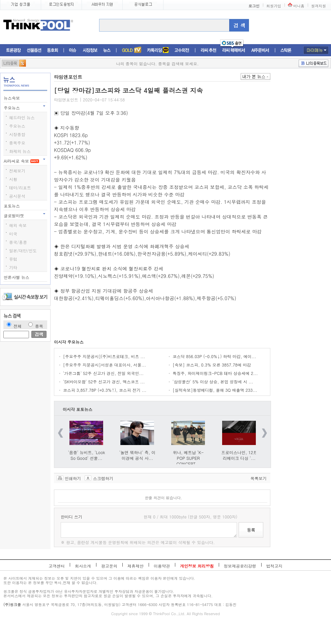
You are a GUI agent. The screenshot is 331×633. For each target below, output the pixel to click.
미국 (13, 233)
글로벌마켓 (14, 215)
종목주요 (17, 143)
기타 (13, 267)
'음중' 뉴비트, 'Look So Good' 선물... (86, 455)
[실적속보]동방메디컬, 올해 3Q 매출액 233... (215, 390)
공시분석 (17, 196)
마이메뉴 (316, 50)
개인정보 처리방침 (197, 566)
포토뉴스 (12, 206)
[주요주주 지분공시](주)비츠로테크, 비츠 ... (104, 356)
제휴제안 (135, 566)
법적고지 (274, 566)
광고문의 (109, 566)
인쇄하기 (73, 478)
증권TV (131, 50)
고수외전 (182, 50)
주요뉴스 (12, 107)
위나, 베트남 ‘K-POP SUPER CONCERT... (188, 458)
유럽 (13, 259)
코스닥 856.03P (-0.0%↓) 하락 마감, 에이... (214, 356)
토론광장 (13, 50)
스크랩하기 (103, 478)
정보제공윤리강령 (240, 566)
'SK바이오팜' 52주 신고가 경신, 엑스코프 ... (104, 381)
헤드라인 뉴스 (22, 117)
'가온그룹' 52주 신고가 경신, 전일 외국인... (103, 373)
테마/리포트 (20, 187)
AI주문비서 (260, 50)
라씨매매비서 (234, 50)
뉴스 (107, 50)
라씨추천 (208, 50)
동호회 (52, 50)
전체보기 (17, 170)
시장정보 (90, 50)
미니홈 (298, 5)
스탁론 (286, 50)
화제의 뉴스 (20, 151)
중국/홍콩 (18, 242)
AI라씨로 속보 (21, 161)
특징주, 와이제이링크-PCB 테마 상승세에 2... (215, 373)
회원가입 (273, 5)
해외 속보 (18, 225)
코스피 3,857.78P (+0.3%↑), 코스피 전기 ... (104, 390)
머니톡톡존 (158, 50)
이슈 (73, 50)
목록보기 (258, 478)
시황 (13, 179)
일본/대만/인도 (23, 250)
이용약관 (162, 566)
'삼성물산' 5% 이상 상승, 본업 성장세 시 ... (213, 381)
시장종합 (17, 134)
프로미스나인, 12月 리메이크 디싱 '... (239, 455)
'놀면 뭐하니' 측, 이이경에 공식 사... (137, 455)
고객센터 (57, 566)
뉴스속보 (12, 98)
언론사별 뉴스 (17, 277)
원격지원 (318, 5)
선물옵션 (34, 50)
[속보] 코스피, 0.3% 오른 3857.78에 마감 (212, 365)
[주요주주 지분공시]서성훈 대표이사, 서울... (104, 365)
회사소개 (83, 566)
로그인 (254, 5)
